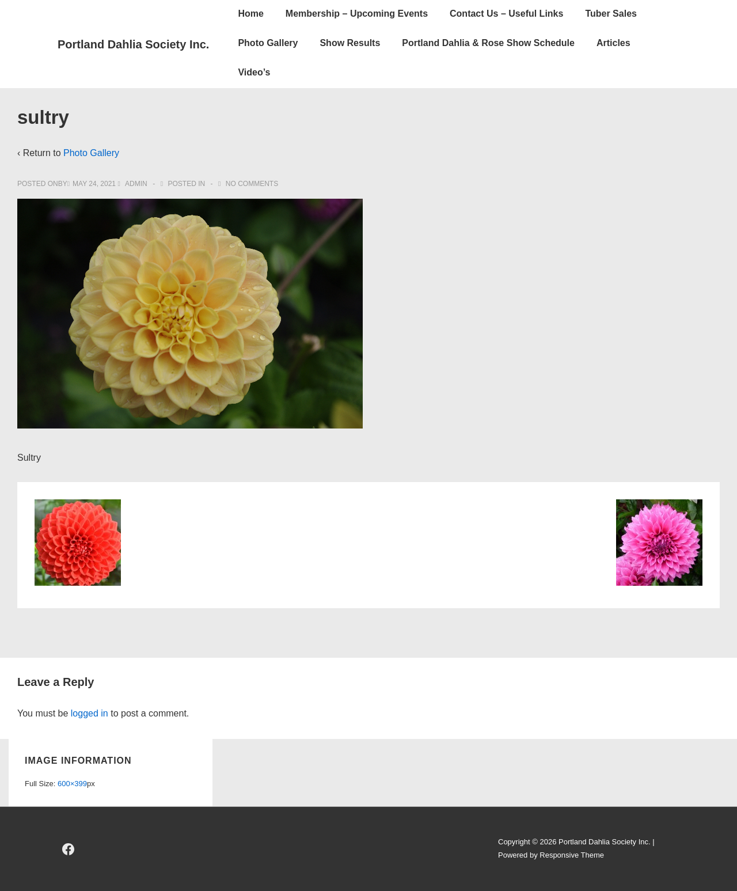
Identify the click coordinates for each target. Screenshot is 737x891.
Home (250, 13)
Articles (613, 43)
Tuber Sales (611, 13)
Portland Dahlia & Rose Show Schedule (488, 43)
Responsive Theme (572, 855)
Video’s (254, 72)
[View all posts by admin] (133, 184)
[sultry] (94, 184)
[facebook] (68, 849)
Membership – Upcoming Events (357, 13)
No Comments (252, 184)
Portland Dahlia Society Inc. (133, 44)
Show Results (350, 43)
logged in (89, 713)
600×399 (72, 783)
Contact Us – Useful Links (506, 13)
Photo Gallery (268, 43)
